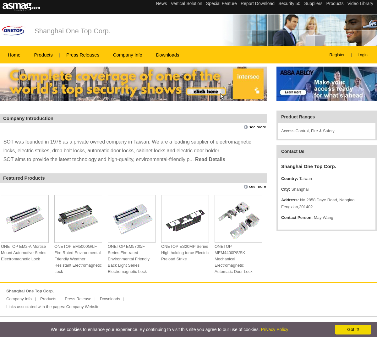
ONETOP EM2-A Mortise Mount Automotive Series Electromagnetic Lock (23, 252)
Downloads (167, 54)
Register (337, 54)
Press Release (78, 298)
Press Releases (82, 54)
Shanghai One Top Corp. (73, 31)
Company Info (127, 54)
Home (14, 54)
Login (363, 54)
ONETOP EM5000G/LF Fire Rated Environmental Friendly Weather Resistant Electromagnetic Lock (78, 259)
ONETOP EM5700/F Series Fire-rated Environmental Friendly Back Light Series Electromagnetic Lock (129, 259)
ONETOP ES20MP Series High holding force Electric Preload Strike (185, 252)
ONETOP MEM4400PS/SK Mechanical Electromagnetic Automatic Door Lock (234, 259)
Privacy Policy (274, 329)
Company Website (83, 306)
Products (43, 54)
